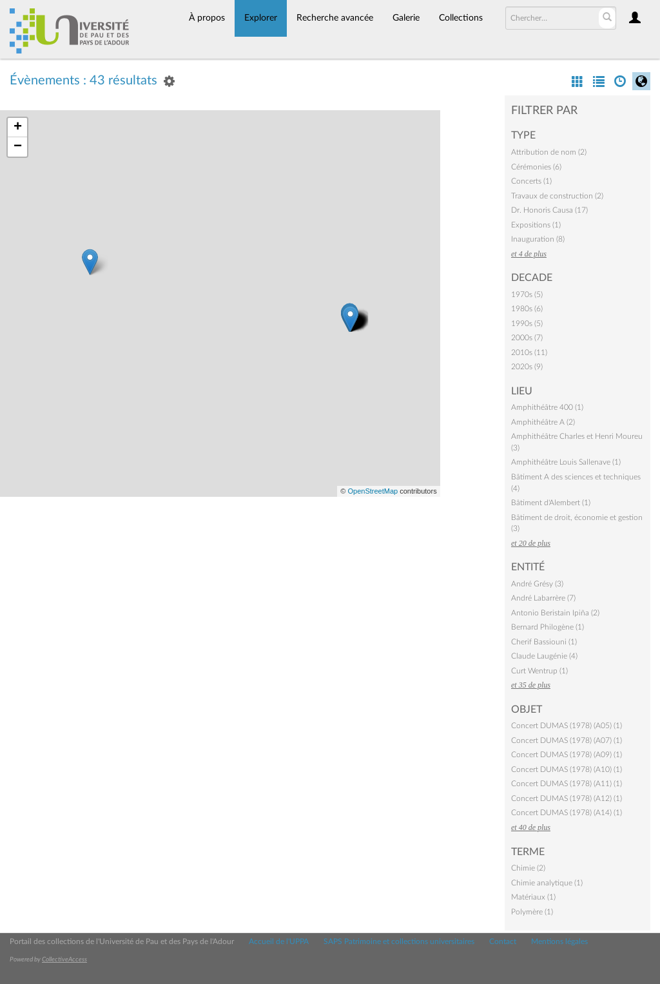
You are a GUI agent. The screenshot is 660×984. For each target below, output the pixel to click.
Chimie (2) (528, 868)
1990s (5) (527, 323)
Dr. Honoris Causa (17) (549, 210)
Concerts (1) (531, 181)
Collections (461, 18)
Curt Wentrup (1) (539, 671)
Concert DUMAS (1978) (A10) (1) (566, 769)
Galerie (406, 18)
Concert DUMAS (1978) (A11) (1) (566, 783)
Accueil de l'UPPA (279, 941)
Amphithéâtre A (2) (543, 422)
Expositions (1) (536, 225)
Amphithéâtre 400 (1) (547, 407)
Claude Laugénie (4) (544, 656)
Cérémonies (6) (536, 167)
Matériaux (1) (533, 897)
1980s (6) (527, 309)
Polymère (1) (532, 912)
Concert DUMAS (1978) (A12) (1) (566, 798)
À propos (207, 18)
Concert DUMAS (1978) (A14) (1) (566, 812)
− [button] (18, 147)
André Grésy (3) (537, 584)
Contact (502, 941)
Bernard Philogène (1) (547, 627)
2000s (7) (527, 338)
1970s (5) (527, 294)
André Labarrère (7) (543, 598)
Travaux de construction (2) (557, 196)
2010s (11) (529, 352)
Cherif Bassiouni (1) (544, 642)
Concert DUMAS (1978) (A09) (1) (566, 754)
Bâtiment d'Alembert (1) (550, 502)
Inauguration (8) (538, 239)
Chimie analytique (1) (547, 883)
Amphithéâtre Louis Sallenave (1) (566, 462)
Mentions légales (559, 941)
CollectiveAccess (64, 959)
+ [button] (18, 127)
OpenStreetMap (372, 491)
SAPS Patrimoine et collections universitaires (399, 941)
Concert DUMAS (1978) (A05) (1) (566, 725)
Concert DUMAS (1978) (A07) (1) (566, 740)
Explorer (260, 18)
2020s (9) (527, 367)
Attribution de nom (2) (549, 152)
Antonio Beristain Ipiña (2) (555, 613)
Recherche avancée (334, 18)
